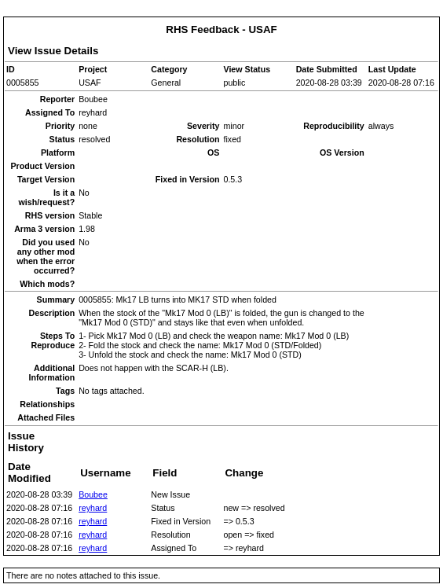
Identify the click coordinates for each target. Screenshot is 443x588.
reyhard (93, 508)
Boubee (93, 494)
